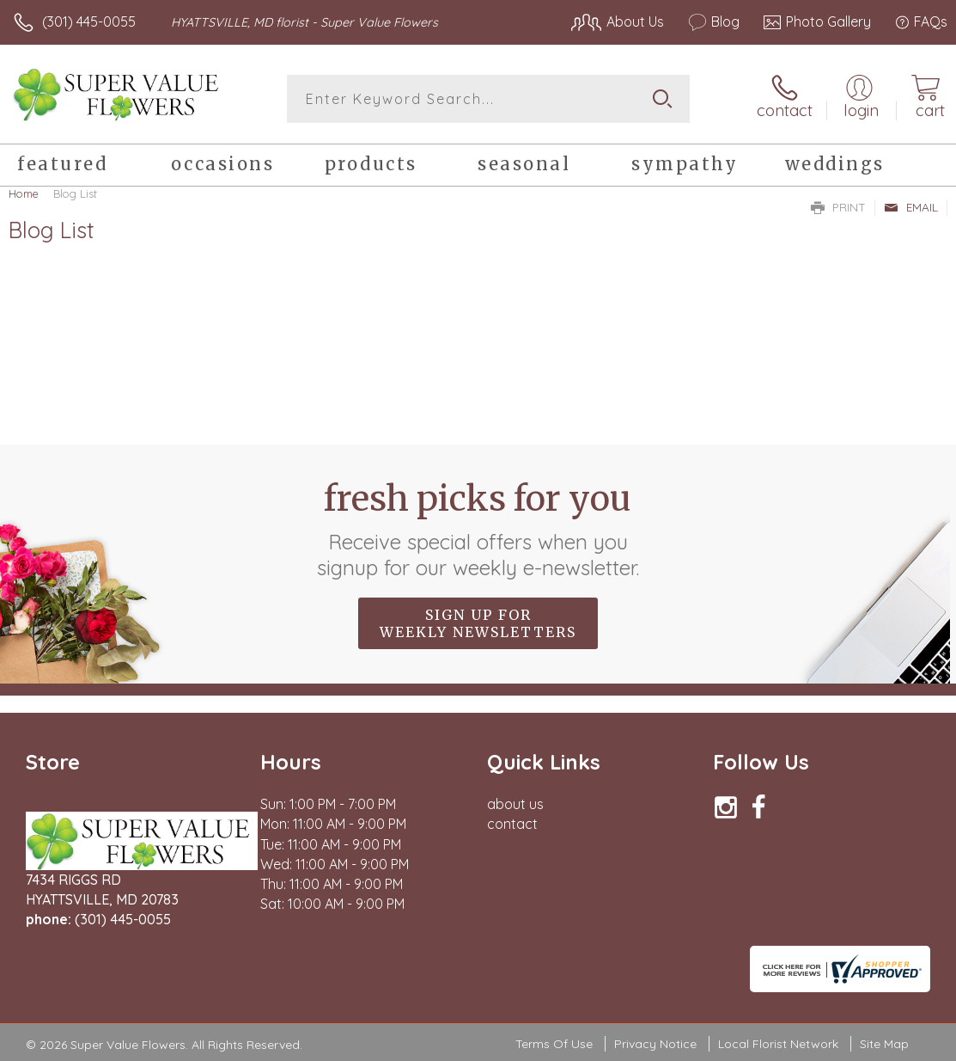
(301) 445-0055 (89, 21)
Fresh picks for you (478, 528)
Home (24, 193)
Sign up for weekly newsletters (478, 623)
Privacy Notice (655, 1044)
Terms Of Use (554, 1044)
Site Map (884, 1044)
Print (838, 207)
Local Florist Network (778, 1044)
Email (911, 207)
